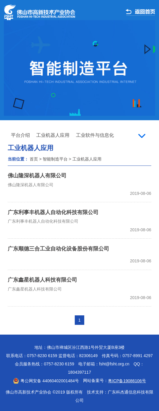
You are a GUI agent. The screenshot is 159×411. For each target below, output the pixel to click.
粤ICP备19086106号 (127, 380)
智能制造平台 (55, 159)
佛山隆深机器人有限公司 (37, 176)
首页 (34, 159)
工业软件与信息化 (95, 135)
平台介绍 (20, 135)
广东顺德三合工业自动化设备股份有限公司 (58, 249)
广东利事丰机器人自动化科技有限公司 (53, 212)
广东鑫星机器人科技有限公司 (42, 280)
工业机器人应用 (52, 135)
